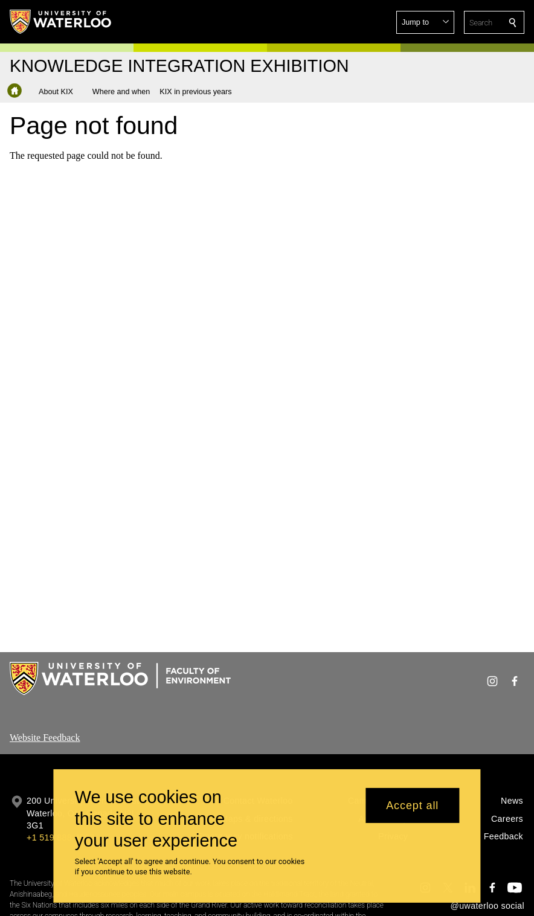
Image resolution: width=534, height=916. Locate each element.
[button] (425, 22)
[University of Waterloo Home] (61, 22)
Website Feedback (45, 737)
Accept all (412, 808)
